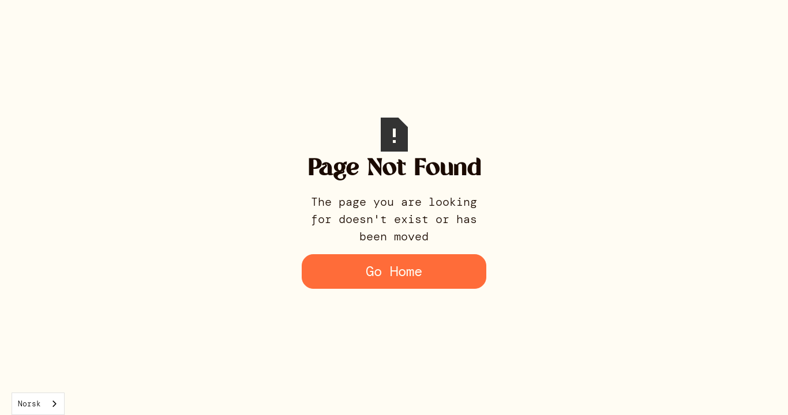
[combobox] (38, 404)
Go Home (394, 271)
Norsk (29, 404)
